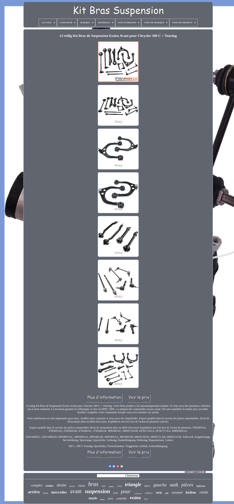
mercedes (59, 492)
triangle (133, 484)
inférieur (200, 486)
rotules (50, 485)
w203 (119, 486)
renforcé (148, 493)
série (159, 492)
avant (76, 491)
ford (115, 492)
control (111, 486)
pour (126, 491)
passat (72, 486)
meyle (93, 498)
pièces (187, 484)
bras (93, 484)
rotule (203, 492)
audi (174, 484)
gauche (160, 484)
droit (110, 498)
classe (81, 485)
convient (177, 492)
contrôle (121, 498)
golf (166, 493)
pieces (102, 499)
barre (147, 486)
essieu (135, 497)
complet (36, 485)
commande (138, 493)
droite (61, 485)
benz (146, 499)
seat (103, 486)
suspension (97, 491)
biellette (191, 492)
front (45, 493)
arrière (34, 492)
